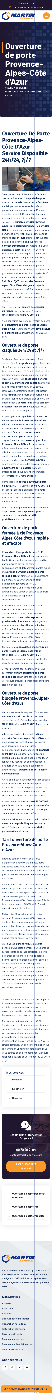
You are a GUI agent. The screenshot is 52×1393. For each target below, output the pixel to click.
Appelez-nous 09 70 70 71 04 (26, 1389)
